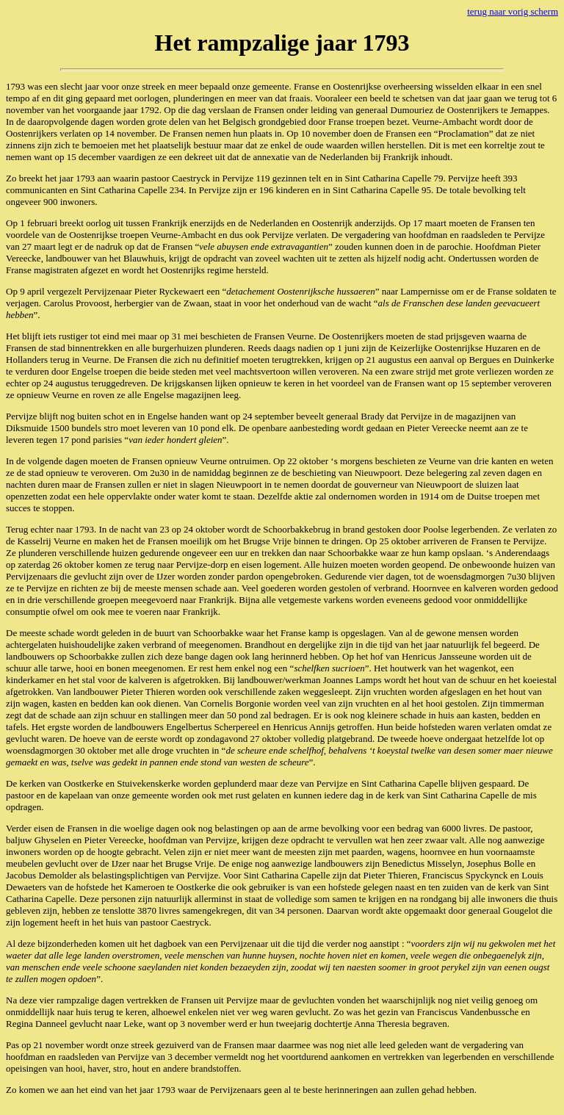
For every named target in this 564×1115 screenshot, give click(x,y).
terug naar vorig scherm (512, 11)
